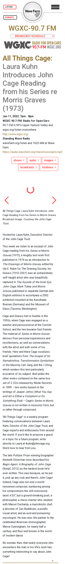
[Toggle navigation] (55, 7)
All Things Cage (27, 58)
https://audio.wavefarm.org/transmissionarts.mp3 (33, 152)
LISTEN (10, 7)
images (49, 160)
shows (18, 160)
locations (48, 167)
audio (33, 160)
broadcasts (27, 167)
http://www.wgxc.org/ (16, 134)
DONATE (10, 17)
